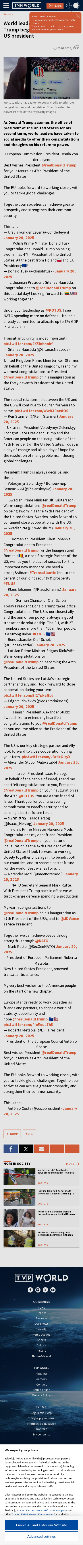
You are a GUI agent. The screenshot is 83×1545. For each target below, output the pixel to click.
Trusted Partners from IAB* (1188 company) (42, 1510)
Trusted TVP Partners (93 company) (32, 1514)
